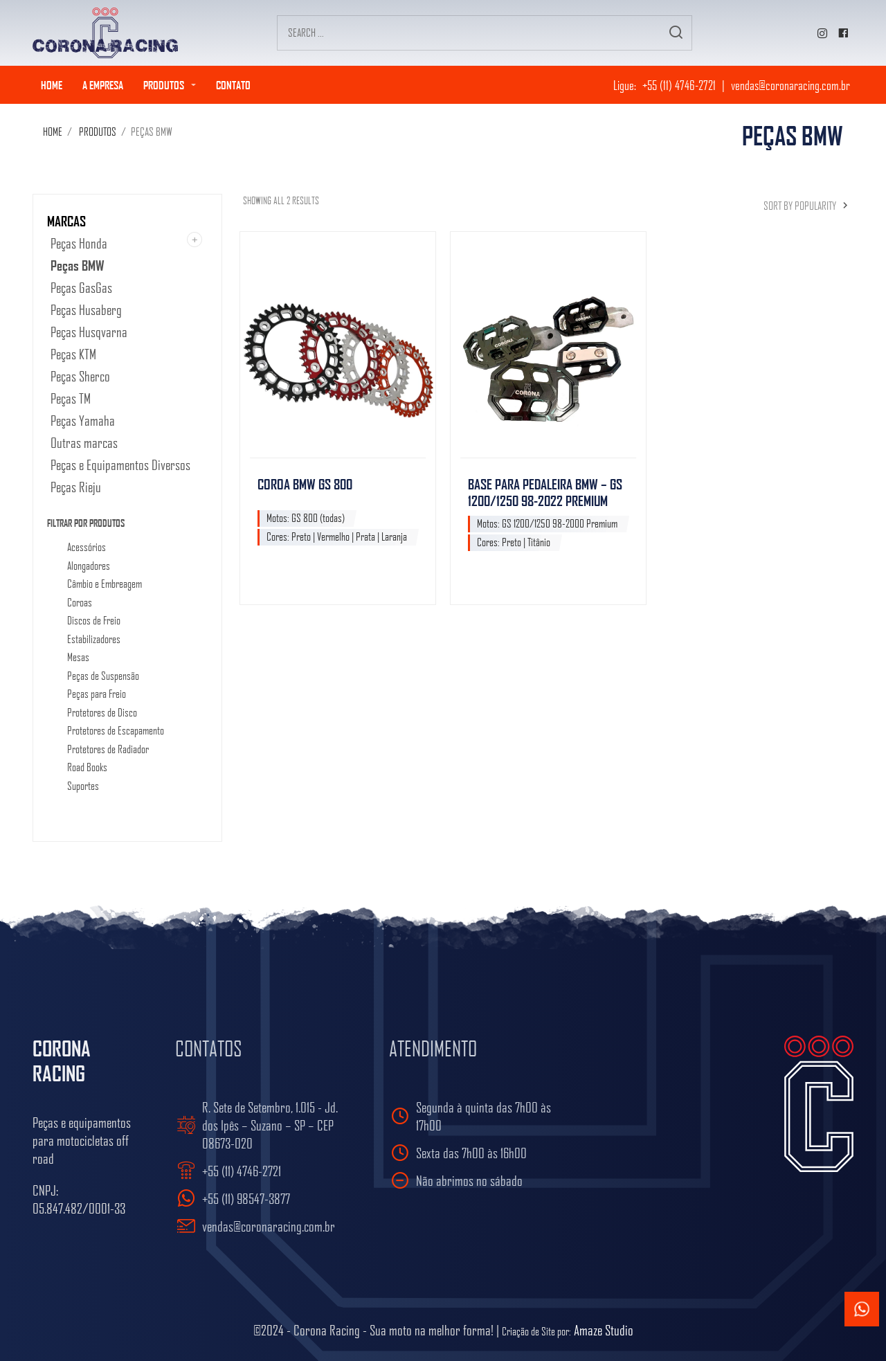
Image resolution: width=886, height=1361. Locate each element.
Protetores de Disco (102, 713)
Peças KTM (73, 353)
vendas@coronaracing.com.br (790, 85)
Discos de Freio (93, 621)
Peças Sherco (80, 376)
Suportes (83, 786)
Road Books (87, 767)
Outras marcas (84, 442)
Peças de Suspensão (103, 676)
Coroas (79, 603)
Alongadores (88, 566)
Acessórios (86, 547)
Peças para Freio (96, 694)
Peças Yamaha (83, 420)
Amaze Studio (603, 1330)
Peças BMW (78, 265)
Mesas (78, 657)
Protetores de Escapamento (115, 731)
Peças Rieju (76, 486)
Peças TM (71, 398)
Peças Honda (79, 243)
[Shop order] (791, 205)
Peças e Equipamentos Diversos (120, 464)
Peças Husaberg (86, 309)
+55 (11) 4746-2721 (679, 85)
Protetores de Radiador (108, 749)
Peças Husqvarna (89, 331)
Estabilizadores (93, 639)
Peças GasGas (81, 287)
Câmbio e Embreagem (104, 584)
